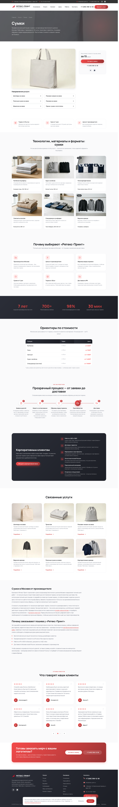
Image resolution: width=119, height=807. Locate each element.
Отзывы (65, 786)
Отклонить (81, 801)
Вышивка (45, 783)
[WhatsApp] (105, 1)
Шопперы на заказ (27, 98)
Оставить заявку (73, 754)
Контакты (75, 7)
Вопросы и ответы (68, 794)
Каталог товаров (47, 791)
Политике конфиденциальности (33, 802)
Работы (67, 7)
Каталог (52, 7)
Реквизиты (97, 804)
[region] (59, 354)
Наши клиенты (67, 783)
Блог (64, 791)
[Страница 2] (60, 733)
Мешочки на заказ (27, 108)
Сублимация (46, 786)
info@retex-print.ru (82, 1)
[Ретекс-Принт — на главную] (21, 7)
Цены (60, 7)
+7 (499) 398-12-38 (94, 1)
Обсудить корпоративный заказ (28, 465)
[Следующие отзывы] (64, 733)
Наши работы (66, 781)
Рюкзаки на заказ (60, 103)
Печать (44, 781)
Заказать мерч (101, 7)
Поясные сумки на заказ (27, 103)
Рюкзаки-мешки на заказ (60, 98)
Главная (14, 17)
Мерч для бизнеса (47, 788)
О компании (36, 7)
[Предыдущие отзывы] (53, 733)
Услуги (45, 7)
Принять (90, 801)
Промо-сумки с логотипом (60, 108)
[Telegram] (102, 1)
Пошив (25, 17)
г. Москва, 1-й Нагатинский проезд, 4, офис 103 (24, 1)
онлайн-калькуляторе (62, 612)
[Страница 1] (58, 733)
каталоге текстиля (34, 614)
